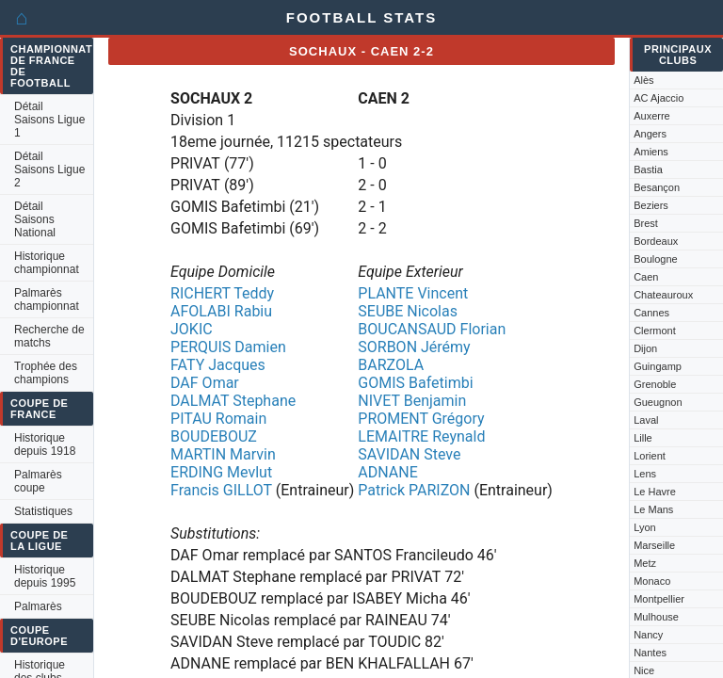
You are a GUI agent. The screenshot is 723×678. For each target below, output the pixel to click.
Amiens (651, 151)
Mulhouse (656, 616)
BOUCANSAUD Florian (432, 329)
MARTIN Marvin (223, 454)
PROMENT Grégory (421, 419)
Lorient (650, 455)
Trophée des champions (45, 373)
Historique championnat (46, 263)
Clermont (655, 330)
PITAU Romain (218, 419)
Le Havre (655, 491)
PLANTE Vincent (413, 293)
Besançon (657, 187)
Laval (646, 420)
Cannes (651, 312)
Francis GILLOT (221, 490)
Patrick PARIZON (414, 490)
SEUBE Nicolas (408, 311)
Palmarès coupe (38, 481)
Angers (650, 133)
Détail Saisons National (35, 219)
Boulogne (656, 259)
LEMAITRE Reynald (421, 436)
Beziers (651, 205)
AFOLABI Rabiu (221, 311)
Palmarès (38, 606)
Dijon (645, 348)
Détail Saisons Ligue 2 (49, 169)
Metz (645, 563)
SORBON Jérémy (414, 347)
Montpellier (659, 599)
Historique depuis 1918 (44, 444)
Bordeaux (656, 241)
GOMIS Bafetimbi (415, 383)
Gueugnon (658, 402)
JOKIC (191, 329)
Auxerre (652, 115)
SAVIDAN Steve (409, 454)
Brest (646, 223)
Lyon (644, 527)
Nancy (648, 634)
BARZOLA (391, 365)
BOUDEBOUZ (213, 436)
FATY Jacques (217, 365)
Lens (645, 473)
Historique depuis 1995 (44, 576)
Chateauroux (663, 294)
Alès (643, 80)
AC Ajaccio (658, 98)
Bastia (648, 169)
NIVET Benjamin (412, 401)
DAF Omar (204, 383)
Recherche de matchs (49, 336)
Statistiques (43, 511)
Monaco (652, 581)
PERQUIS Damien (228, 347)
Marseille (654, 545)
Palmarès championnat (46, 299)
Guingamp (658, 366)
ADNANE (387, 472)
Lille (643, 438)
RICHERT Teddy (222, 293)
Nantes (650, 652)
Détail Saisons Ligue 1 (49, 119)
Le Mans (653, 509)
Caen (646, 276)
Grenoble (655, 384)
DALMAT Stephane (233, 401)
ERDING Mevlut (221, 472)
